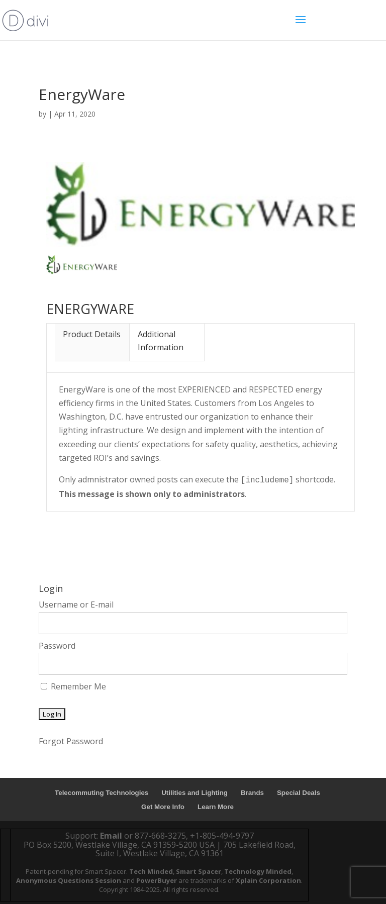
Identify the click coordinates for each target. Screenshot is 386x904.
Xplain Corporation (268, 880)
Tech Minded (151, 871)
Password (57, 645)
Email (111, 835)
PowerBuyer (156, 880)
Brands (252, 792)
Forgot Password (71, 741)
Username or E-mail (76, 604)
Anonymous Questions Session (68, 880)
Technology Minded (258, 871)
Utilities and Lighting (194, 792)
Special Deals (298, 792)
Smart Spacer (198, 871)
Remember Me (73, 686)
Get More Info (162, 807)
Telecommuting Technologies (101, 792)
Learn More (216, 807)
